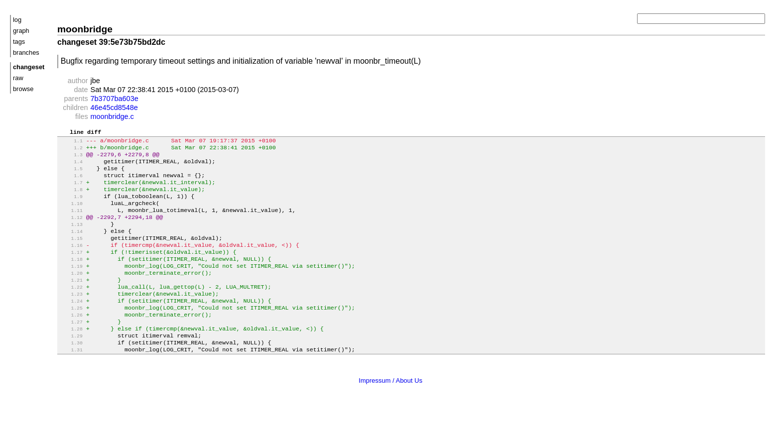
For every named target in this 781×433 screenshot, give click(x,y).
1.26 (71, 342)
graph (21, 30)
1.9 (71, 207)
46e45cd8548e (114, 107)
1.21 (71, 302)
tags (19, 41)
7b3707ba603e (114, 99)
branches (26, 52)
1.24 (71, 326)
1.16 (71, 262)
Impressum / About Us (390, 412)
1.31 (71, 382)
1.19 (71, 286)
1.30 (71, 374)
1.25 (71, 334)
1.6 (71, 183)
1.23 (71, 318)
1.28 (71, 358)
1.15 (71, 254)
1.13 (71, 238)
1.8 (71, 199)
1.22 (71, 310)
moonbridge (85, 29)
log (17, 19)
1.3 (71, 159)
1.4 (71, 167)
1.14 (71, 246)
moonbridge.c (112, 116)
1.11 (71, 222)
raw (18, 78)
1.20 (71, 294)
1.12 (71, 230)
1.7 (71, 191)
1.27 (71, 350)
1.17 (71, 270)
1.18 (71, 278)
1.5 (71, 175)
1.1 (71, 143)
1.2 (71, 151)
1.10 (71, 215)
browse (23, 89)
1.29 (71, 366)
